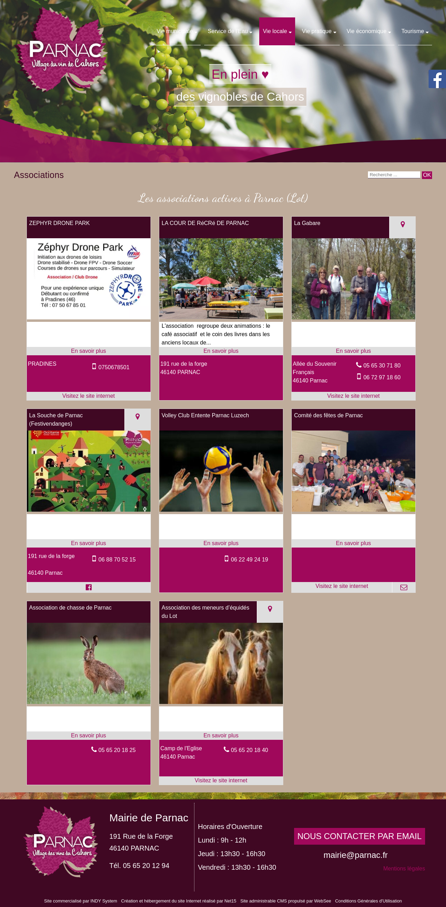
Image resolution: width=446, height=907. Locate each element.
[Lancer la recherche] (427, 175)
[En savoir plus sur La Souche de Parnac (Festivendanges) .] (89, 543)
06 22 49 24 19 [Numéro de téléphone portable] (249, 560)
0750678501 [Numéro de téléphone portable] (114, 367)
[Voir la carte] (402, 227)
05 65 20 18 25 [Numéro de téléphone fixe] (117, 750)
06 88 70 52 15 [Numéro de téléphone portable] (117, 560)
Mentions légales (404, 868)
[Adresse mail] (403, 587)
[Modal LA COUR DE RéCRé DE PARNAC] (221, 317)
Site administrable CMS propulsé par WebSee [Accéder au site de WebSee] (285, 901)
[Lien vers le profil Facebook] (89, 587)
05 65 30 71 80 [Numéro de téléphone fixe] (382, 366)
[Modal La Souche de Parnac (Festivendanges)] (89, 510)
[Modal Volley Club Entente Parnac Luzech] (221, 510)
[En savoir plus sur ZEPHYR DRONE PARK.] (89, 351)
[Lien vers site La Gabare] (353, 317)
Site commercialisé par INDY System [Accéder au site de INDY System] (80, 901)
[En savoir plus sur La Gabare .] (353, 351)
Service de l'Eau (228, 31)
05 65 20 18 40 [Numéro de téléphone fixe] (249, 750)
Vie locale (275, 31)
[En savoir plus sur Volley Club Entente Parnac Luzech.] (221, 543)
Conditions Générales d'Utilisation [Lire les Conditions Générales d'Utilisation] (368, 901)
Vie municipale (175, 31)
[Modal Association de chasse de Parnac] (89, 702)
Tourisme (412, 31)
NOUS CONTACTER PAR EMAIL (360, 836)
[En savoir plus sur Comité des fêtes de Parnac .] (353, 543)
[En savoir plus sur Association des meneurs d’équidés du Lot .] (221, 735)
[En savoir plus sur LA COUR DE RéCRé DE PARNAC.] (221, 351)
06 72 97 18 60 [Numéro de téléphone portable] (382, 377)
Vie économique (366, 31)
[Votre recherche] (394, 174)
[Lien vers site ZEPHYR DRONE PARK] (89, 317)
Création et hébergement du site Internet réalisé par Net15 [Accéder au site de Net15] (178, 901)
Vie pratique (317, 31)
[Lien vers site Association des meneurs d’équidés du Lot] (221, 702)
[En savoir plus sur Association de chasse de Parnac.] (89, 735)
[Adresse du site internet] (89, 396)
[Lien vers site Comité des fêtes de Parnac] (353, 510)
